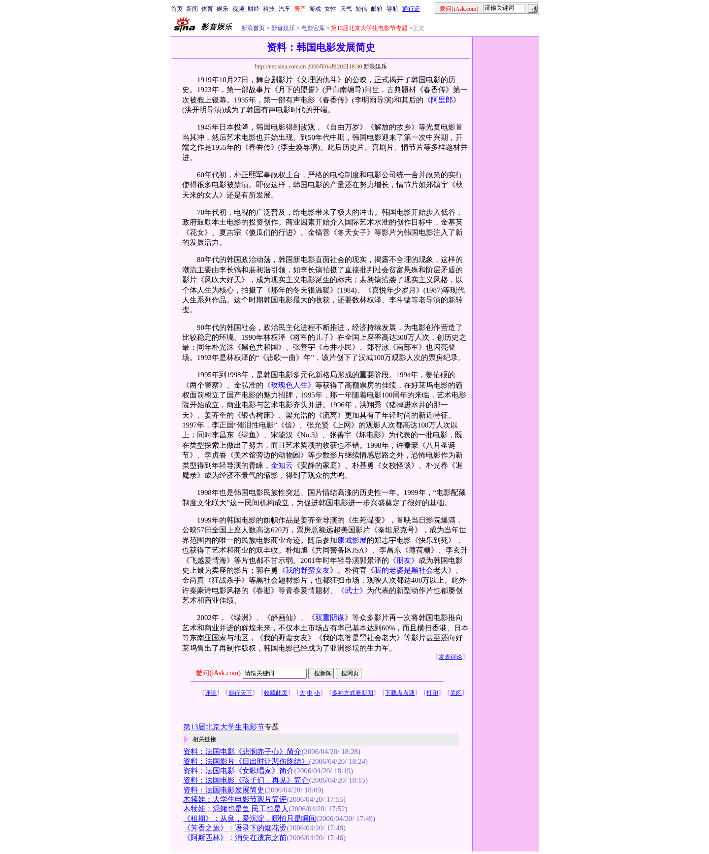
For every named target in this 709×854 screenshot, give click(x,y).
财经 (253, 8)
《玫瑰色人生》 (289, 385)
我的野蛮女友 (308, 570)
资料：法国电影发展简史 (223, 790)
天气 (346, 8)
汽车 (284, 8)
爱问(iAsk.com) (217, 673)
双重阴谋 (330, 618)
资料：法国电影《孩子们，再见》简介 (246, 780)
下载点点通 (400, 693)
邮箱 (377, 8)
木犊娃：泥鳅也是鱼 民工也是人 (236, 809)
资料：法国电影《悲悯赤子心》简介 (242, 751)
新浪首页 (253, 28)
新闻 (192, 8)
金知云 (282, 465)
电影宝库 (312, 28)
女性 (330, 8)
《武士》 (352, 590)
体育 (207, 8)
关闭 (456, 693)
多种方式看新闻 (352, 693)
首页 (177, 8)
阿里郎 (442, 100)
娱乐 (222, 8)
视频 (238, 8)
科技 (269, 8)
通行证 (411, 8)
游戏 (315, 8)
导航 (392, 8)
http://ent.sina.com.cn (281, 66)
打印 (432, 693)
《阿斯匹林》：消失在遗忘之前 (235, 838)
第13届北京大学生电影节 (223, 727)
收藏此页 (276, 693)
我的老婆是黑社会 (403, 570)
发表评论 (450, 657)
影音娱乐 (283, 28)
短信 (361, 8)
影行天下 (240, 693)
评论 (211, 693)
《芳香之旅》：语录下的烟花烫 (235, 828)
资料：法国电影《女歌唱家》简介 (238, 771)
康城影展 (352, 540)
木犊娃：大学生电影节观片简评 (235, 799)
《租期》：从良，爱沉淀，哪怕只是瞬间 (249, 818)
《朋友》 (404, 560)
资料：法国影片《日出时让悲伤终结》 (246, 761)
